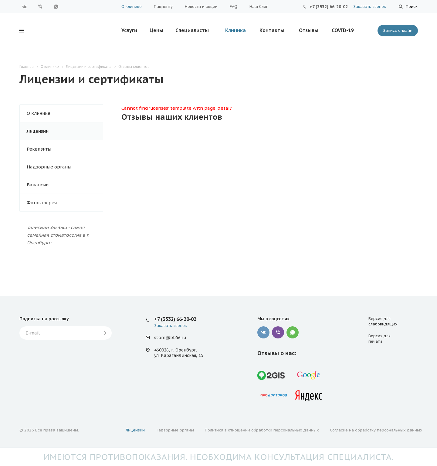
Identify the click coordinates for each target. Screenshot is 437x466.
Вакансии (38, 185)
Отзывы (308, 30)
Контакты (271, 30)
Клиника (235, 30)
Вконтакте (25, 7)
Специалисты (192, 30)
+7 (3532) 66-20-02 (329, 6)
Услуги (129, 30)
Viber (40, 7)
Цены (156, 30)
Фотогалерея (42, 202)
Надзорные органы (49, 167)
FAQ (233, 6)
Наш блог (258, 6)
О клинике (131, 6)
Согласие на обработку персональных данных (376, 430)
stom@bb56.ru (170, 337)
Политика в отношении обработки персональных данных (262, 430)
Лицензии (38, 131)
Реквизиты (39, 149)
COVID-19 (343, 30)
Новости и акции (201, 6)
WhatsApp (56, 7)
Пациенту (163, 6)
